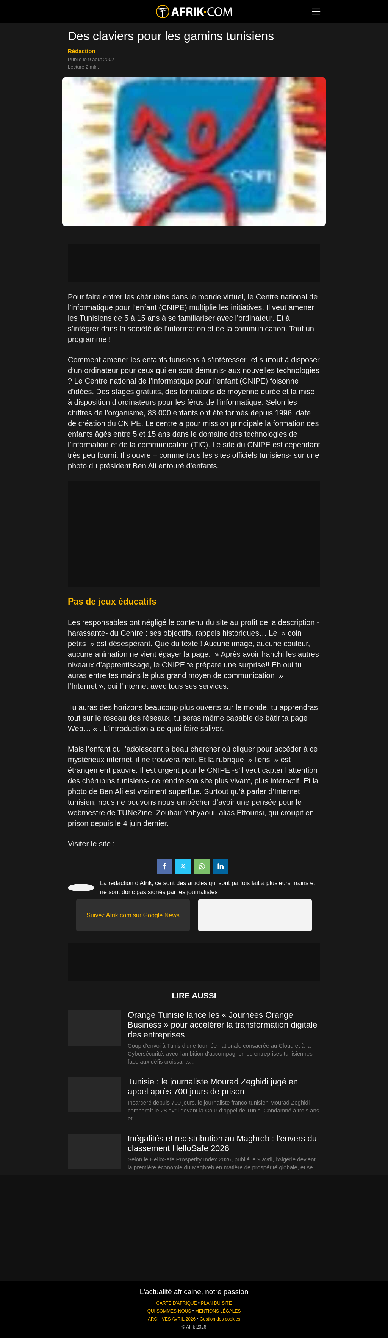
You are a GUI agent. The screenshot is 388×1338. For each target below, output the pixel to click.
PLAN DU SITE (216, 1303)
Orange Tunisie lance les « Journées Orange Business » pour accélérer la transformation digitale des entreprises (222, 1024)
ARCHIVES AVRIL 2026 (172, 1319)
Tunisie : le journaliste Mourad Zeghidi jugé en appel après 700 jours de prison (213, 1086)
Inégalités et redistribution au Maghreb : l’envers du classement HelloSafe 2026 (222, 1143)
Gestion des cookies (220, 1319)
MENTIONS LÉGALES (218, 1311)
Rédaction (81, 51)
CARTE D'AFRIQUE (176, 1303)
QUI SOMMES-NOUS (169, 1311)
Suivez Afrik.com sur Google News (132, 915)
